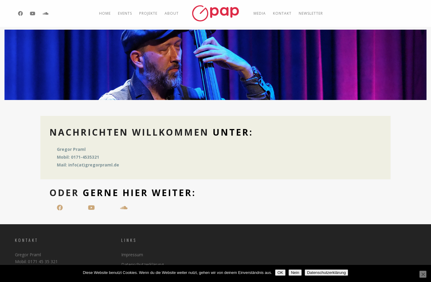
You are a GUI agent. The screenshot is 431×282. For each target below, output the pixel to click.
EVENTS (125, 13)
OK (280, 272)
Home (105, 13)
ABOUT (172, 13)
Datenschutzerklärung (142, 264)
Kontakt (282, 13)
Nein (295, 272)
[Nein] (423, 274)
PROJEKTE (148, 13)
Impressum (132, 254)
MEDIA (260, 13)
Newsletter (311, 13)
